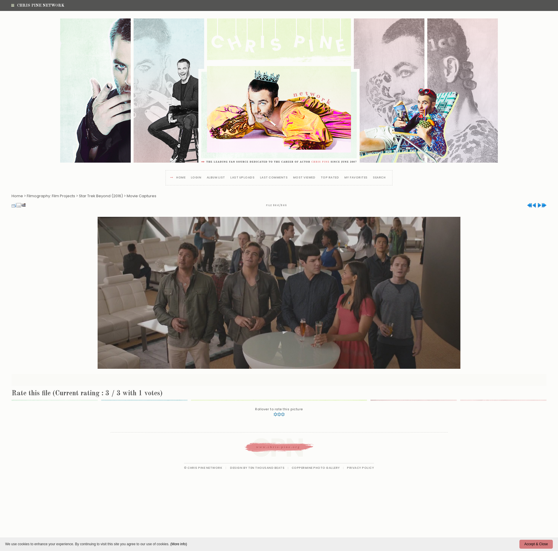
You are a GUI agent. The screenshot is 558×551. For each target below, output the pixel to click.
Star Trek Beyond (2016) (101, 196)
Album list (216, 178)
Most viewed (304, 178)
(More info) (178, 544)
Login (196, 178)
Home (180, 178)
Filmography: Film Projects (51, 196)
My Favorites (356, 178)
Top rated (330, 178)
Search (379, 178)
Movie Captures (141, 196)
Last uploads (242, 178)
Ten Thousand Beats (266, 468)
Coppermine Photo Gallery (316, 468)
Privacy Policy (360, 468)
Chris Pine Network (37, 5)
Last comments (274, 178)
